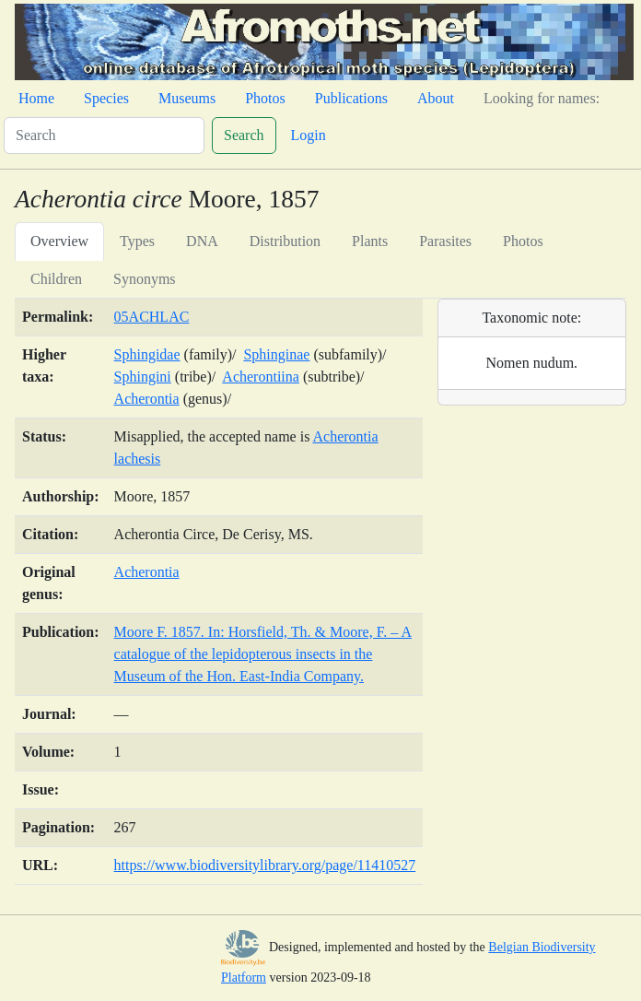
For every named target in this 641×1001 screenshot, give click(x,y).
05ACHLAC (152, 316)
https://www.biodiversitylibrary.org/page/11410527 (265, 865)
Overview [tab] (59, 241)
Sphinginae (276, 354)
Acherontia (147, 398)
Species (106, 98)
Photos (265, 98)
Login (308, 135)
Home (36, 98)
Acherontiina (260, 376)
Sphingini (142, 376)
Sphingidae (147, 354)
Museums (187, 98)
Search (244, 135)
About (435, 98)
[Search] (104, 135)
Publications (351, 98)
